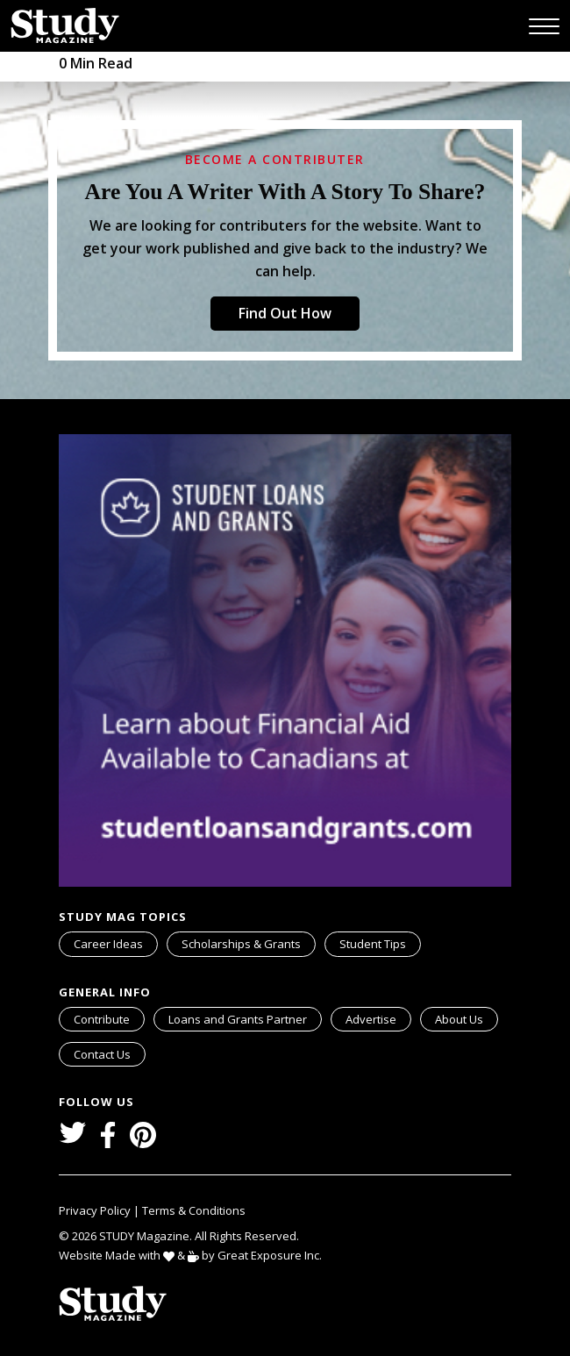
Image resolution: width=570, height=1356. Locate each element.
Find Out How (285, 313)
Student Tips (372, 944)
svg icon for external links (318, 1010)
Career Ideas (108, 944)
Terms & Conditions (194, 1210)
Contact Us (102, 1054)
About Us (459, 1019)
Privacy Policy (96, 1210)
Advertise (371, 1019)
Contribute (102, 1019)
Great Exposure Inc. (273, 1254)
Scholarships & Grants (241, 944)
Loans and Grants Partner (244, 1017)
